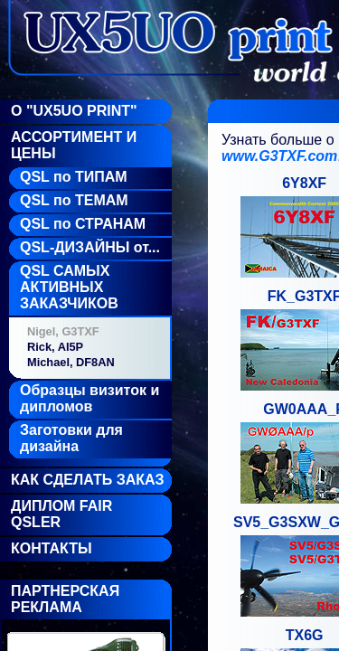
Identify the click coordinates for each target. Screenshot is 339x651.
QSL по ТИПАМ (73, 176)
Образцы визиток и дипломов (89, 398)
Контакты (51, 548)
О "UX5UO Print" (74, 110)
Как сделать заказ (88, 479)
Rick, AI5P (55, 347)
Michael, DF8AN (71, 362)
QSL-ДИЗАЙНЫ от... (90, 247)
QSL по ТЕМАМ (74, 200)
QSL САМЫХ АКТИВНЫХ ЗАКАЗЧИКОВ (69, 287)
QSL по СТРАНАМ (83, 223)
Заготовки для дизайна (71, 438)
